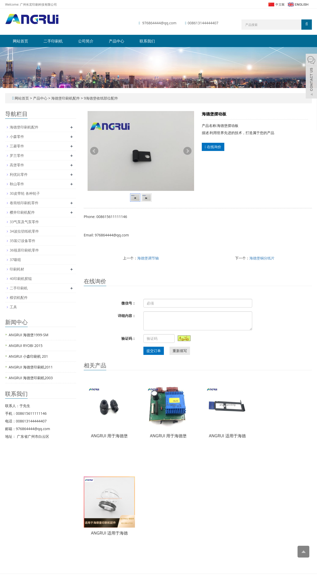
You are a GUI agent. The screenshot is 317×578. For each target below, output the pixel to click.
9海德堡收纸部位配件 (100, 98)
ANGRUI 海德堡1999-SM (28, 334)
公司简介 (85, 40)
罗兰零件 (17, 155)
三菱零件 (17, 146)
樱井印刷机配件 (22, 212)
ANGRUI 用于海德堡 (109, 436)
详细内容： (127, 315)
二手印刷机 (53, 40)
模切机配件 (19, 297)
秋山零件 (17, 183)
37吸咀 (15, 259)
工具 (13, 306)
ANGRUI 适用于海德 (227, 436)
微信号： (128, 303)
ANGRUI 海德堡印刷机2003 (31, 377)
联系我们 (147, 40)
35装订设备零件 (22, 240)
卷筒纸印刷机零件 (24, 202)
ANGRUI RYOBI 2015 (26, 345)
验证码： (128, 338)
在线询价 (213, 146)
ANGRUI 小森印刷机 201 (28, 356)
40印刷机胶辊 (21, 278)
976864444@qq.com (159, 22)
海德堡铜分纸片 (261, 258)
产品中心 (116, 40)
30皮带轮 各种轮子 (25, 193)
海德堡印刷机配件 (65, 98)
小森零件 (17, 136)
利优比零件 (19, 174)
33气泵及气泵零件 (24, 221)
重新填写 (180, 350)
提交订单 (153, 350)
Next (187, 151)
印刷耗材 (17, 269)
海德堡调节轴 (148, 258)
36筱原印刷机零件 (24, 250)
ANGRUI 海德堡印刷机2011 (31, 367)
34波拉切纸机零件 (24, 231)
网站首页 (20, 40)
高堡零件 (17, 164)
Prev (94, 151)
